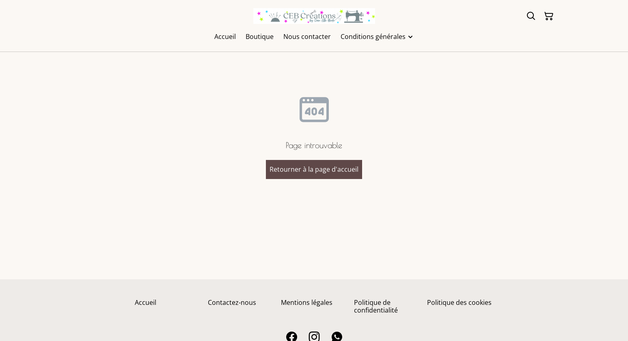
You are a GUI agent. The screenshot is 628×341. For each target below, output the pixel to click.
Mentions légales (306, 302)
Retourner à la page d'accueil (314, 169)
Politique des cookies (459, 302)
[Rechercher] (531, 16)
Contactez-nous (232, 302)
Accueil (145, 302)
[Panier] (549, 16)
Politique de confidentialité (376, 306)
